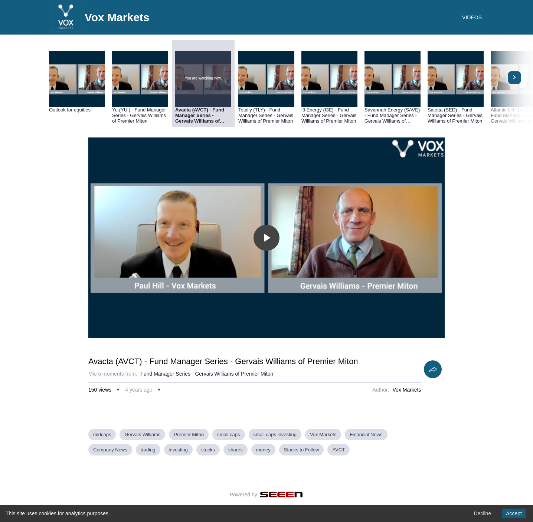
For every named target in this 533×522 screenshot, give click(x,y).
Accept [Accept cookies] (514, 513)
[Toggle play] (266, 238)
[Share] (433, 369)
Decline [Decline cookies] (482, 513)
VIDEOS (472, 17)
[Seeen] (281, 494)
